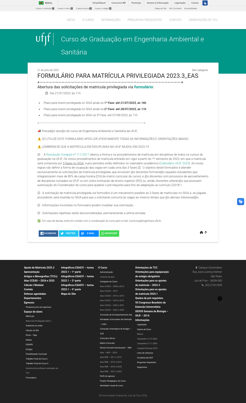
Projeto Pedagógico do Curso (113, 381)
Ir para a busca (84, 8)
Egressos (29, 302)
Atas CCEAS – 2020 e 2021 (112, 305)
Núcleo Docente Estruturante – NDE (115, 348)
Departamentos (32, 298)
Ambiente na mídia (34, 326)
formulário (143, 87)
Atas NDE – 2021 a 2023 (111, 371)
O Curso (88, 20)
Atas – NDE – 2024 (108, 352)
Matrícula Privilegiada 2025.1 (39, 321)
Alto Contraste (175, 8)
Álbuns (140, 334)
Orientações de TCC (203, 20)
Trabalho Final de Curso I (37, 359)
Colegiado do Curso (108, 281)
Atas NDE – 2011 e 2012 (111, 357)
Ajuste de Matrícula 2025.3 (39, 267)
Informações (110, 20)
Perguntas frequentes (145, 20)
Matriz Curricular (107, 343)
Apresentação (32, 271)
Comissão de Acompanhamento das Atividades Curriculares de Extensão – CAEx (116, 319)
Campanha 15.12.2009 (147, 339)
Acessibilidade (190, 8)
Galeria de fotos (144, 329)
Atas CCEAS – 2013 (108, 291)
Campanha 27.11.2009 (147, 343)
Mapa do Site (160, 8)
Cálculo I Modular (34, 285)
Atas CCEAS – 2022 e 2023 (112, 310)
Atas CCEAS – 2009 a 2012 (112, 286)
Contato (175, 20)
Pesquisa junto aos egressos (38, 307)
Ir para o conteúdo (45, 8)
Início (71, 20)
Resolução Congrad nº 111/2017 (67, 154)
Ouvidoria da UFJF (145, 358)
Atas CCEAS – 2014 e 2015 (112, 296)
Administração (106, 272)
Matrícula (30, 316)
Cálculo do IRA (32, 330)
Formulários (31, 378)
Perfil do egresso (107, 376)
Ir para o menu (65, 8)
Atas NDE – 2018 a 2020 (111, 367)
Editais (29, 340)
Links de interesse (145, 353)
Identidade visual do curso (111, 385)
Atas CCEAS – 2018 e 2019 (112, 300)
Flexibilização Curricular (36, 354)
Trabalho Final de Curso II (37, 363)
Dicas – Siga (31, 335)
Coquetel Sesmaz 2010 (147, 348)
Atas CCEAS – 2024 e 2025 (39, 280)
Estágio (29, 349)
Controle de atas (107, 277)
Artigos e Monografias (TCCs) (41, 276)
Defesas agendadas (35, 293)
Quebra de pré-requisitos (149, 298)
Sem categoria (200, 70)
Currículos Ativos (107, 338)
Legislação (142, 324)
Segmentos (142, 367)
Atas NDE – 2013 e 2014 (111, 362)
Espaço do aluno (33, 311)
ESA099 (29, 344)
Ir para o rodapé (103, 8)
